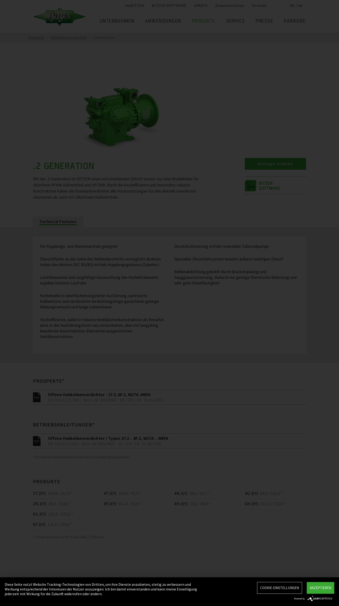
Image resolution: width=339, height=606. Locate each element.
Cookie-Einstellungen (279, 588)
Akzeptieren (320, 588)
